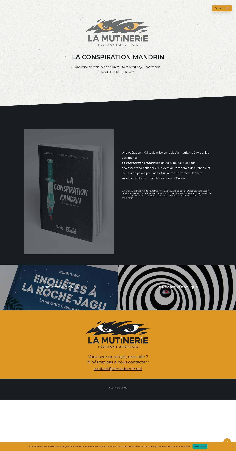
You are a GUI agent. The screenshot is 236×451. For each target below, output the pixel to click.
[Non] (232, 446)
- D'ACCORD (200, 446)
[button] (222, 8)
